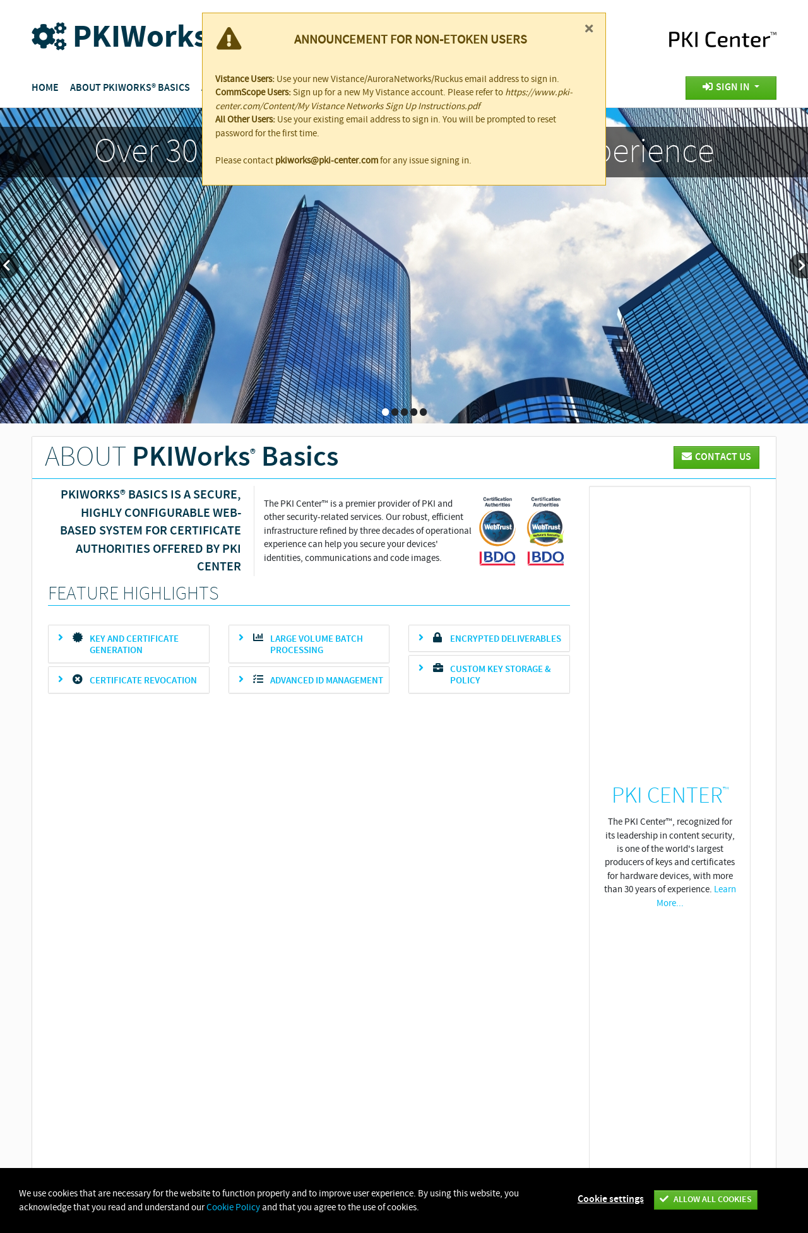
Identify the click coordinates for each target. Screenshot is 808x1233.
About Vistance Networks (320, 968)
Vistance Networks (216, 968)
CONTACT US (716, 457)
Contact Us (606, 968)
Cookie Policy (539, 968)
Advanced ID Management (326, 681)
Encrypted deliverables (505, 639)
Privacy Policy (416, 968)
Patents (478, 968)
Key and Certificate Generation (134, 645)
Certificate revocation (143, 681)
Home (45, 88)
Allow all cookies (706, 1199)
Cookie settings (611, 1199)
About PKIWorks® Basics (130, 88)
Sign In (727, 87)
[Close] (589, 28)
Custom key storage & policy (500, 675)
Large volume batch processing (316, 645)
